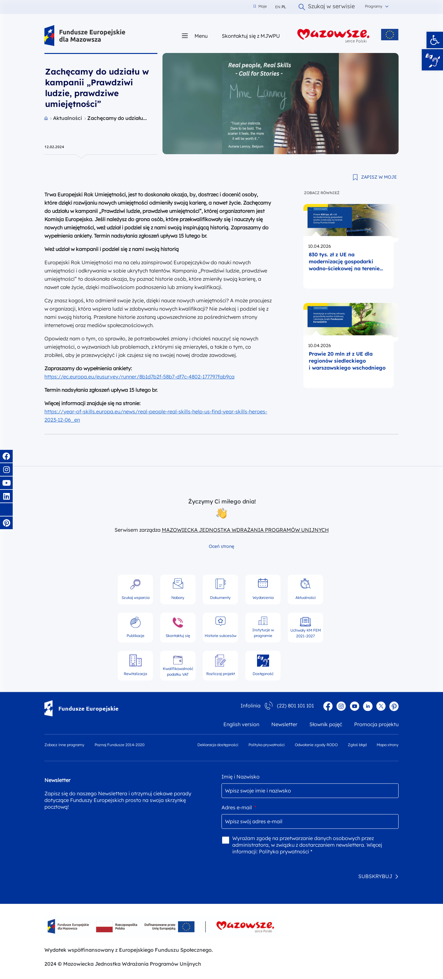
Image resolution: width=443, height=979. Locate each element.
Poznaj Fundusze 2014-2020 (119, 744)
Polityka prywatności (266, 744)
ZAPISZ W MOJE (379, 177)
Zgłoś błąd (357, 744)
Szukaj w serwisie (327, 7)
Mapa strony (388, 744)
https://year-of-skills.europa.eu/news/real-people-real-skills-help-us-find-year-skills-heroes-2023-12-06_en (155, 415)
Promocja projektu (376, 724)
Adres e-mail (238, 807)
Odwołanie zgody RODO (316, 744)
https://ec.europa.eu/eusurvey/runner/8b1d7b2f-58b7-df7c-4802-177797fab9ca (139, 376)
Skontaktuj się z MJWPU (251, 35)
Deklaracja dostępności (217, 744)
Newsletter (284, 724)
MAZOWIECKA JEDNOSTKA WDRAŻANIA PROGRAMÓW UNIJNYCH (245, 530)
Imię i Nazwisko (240, 776)
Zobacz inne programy (64, 744)
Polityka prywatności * (285, 851)
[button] (434, 40)
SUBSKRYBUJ (375, 876)
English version (241, 724)
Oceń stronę (221, 546)
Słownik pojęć (325, 724)
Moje (260, 6)
